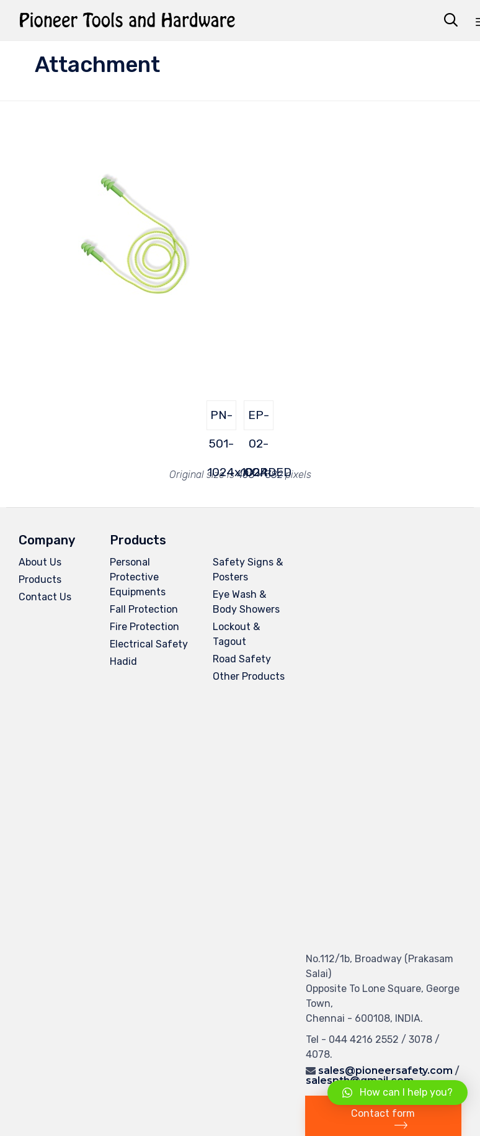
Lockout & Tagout (236, 634)
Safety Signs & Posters (248, 569)
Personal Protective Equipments (138, 577)
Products (40, 579)
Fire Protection (144, 627)
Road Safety (242, 659)
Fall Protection (144, 609)
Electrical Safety (149, 644)
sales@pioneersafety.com (385, 1070)
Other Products (249, 676)
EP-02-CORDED (258, 419)
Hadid (123, 661)
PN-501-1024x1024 (221, 419)
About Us (40, 562)
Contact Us (45, 597)
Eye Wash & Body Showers (246, 601)
